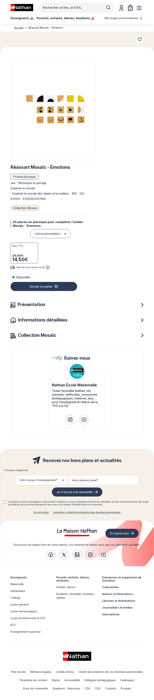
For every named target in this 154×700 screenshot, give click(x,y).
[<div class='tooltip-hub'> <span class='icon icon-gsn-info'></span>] (47, 267)
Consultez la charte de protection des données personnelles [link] (87, 512)
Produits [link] (126, 688)
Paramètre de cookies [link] (33, 680)
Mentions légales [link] (40, 671)
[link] (70, 419)
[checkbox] (5, 502)
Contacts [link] (110, 688)
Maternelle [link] (17, 584)
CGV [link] (98, 688)
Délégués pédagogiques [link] (100, 680)
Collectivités (110, 587)
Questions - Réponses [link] (66, 688)
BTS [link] (13, 624)
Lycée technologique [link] (24, 611)
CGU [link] (87, 688)
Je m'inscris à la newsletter (75, 492)
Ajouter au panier (41, 286)
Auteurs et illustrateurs (117, 594)
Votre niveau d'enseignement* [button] (38, 480)
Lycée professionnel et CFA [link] (28, 618)
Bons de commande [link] (35, 688)
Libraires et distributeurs (118, 600)
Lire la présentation (48, 234)
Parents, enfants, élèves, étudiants (73, 579)
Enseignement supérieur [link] (26, 631)
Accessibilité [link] (72, 680)
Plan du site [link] (18, 671)
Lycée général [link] (19, 604)
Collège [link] (15, 597)
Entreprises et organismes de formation (121, 579)
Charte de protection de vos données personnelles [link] (111, 671)
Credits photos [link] (65, 671)
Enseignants (19, 577)
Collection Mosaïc (25, 208)
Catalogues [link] (127, 680)
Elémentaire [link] (18, 591)
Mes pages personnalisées (124, 18)
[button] (53, 109)
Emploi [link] (56, 680)
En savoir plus (41, 512)
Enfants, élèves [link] (65, 587)
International (110, 614)
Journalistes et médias (117, 607)
